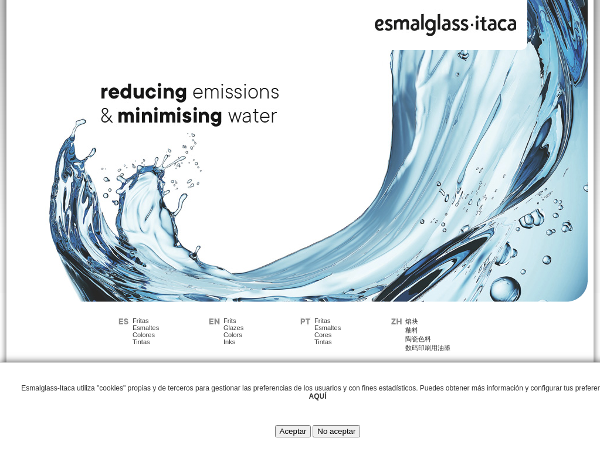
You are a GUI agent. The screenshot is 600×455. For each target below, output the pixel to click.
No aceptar (336, 431)
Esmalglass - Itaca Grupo (445, 22)
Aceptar (293, 431)
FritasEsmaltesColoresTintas (146, 331)
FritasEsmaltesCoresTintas (327, 331)
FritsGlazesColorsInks (233, 331)
